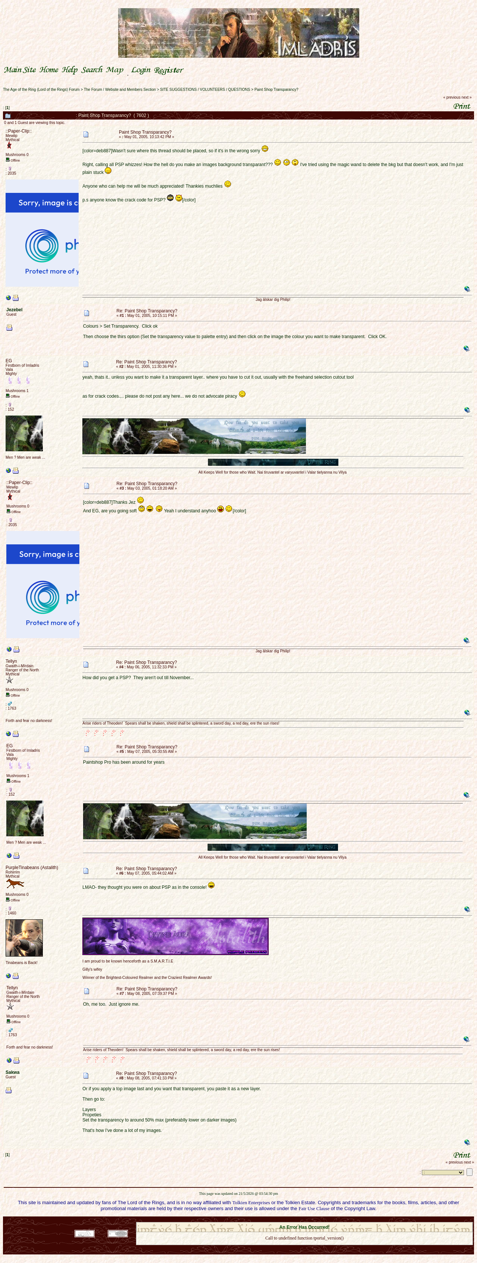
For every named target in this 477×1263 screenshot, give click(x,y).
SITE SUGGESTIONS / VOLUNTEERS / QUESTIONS (205, 90)
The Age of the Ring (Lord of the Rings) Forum (41, 90)
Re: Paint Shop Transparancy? (147, 311)
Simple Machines (330, 1220)
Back (304, 1248)
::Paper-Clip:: (19, 131)
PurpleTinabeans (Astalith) (32, 867)
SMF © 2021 (300, 1220)
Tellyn (11, 661)
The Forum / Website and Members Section (120, 90)
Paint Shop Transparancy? (276, 90)
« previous (452, 97)
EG (9, 360)
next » (466, 97)
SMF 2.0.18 (273, 1220)
